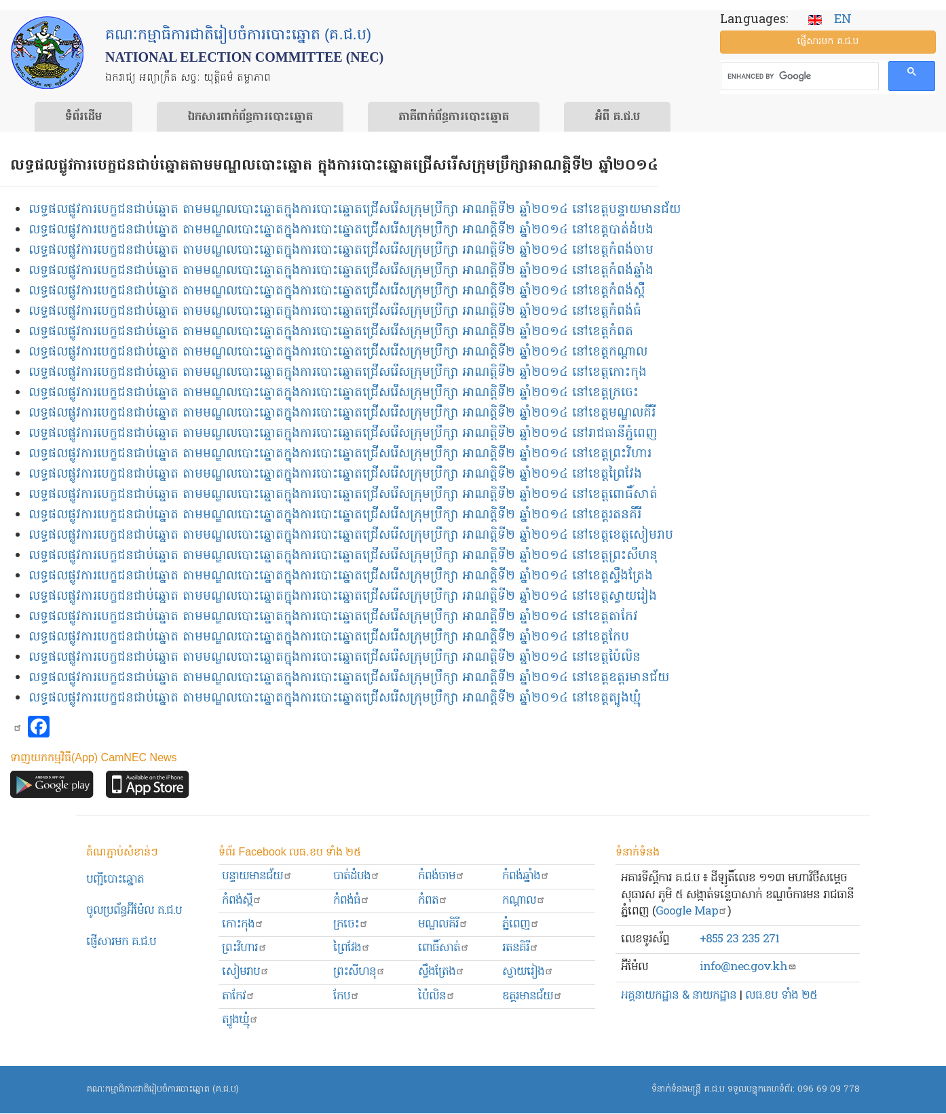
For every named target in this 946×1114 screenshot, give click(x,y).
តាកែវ (238, 996)
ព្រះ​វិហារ (244, 948)
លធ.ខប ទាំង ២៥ (781, 995)
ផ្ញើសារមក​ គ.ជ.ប (121, 942)
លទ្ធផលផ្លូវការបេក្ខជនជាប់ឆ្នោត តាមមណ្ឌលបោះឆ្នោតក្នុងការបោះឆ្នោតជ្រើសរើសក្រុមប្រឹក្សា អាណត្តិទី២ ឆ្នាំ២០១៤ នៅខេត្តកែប (329, 637)
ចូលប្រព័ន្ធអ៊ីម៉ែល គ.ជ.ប (134, 910)
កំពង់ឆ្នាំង (526, 876)
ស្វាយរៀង (528, 971)
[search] (798, 76)
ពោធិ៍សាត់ (444, 948)
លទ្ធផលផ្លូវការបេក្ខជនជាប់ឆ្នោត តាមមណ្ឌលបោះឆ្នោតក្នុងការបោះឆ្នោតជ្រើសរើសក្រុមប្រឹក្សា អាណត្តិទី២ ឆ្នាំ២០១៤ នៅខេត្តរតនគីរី (335, 515)
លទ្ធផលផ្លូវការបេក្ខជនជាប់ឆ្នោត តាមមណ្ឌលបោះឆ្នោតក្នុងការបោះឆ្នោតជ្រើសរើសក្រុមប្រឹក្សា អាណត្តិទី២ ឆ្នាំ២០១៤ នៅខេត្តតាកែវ (333, 617)
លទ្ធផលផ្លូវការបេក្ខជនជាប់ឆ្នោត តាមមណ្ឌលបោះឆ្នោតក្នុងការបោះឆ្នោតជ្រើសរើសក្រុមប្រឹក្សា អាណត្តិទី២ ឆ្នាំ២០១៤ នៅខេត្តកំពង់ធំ (335, 312)
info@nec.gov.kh (748, 967)
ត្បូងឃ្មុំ (240, 1020)
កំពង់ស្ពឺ (242, 900)
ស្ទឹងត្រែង (441, 971)
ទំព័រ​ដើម (83, 117)
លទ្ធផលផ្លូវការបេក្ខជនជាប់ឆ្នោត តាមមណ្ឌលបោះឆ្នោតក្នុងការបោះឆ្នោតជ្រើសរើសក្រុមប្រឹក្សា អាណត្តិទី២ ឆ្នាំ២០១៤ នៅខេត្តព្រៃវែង (335, 474)
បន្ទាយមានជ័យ (257, 876)
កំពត (433, 900)
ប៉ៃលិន (436, 996)
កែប (346, 996)
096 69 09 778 (828, 1089)
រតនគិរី (520, 948)
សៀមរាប (245, 971)
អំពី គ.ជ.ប (617, 117)
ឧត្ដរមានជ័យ (532, 996)
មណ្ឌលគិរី (443, 924)
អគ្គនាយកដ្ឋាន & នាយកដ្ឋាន (678, 995)
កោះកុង (243, 924)
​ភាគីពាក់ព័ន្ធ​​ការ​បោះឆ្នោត (453, 117)
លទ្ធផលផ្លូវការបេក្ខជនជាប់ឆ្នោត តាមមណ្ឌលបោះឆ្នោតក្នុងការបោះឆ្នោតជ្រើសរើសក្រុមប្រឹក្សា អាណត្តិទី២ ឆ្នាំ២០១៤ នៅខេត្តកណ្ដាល (338, 352)
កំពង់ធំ (351, 900)
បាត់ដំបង (356, 876)
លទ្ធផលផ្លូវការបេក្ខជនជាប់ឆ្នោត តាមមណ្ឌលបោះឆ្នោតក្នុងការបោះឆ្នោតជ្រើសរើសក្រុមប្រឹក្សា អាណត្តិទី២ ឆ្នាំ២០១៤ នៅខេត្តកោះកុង (338, 373)
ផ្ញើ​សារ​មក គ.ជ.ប (827, 42)
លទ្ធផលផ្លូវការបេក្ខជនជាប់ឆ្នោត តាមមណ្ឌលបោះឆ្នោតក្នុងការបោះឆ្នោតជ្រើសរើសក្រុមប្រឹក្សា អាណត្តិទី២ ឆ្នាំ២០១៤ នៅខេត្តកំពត (331, 332)
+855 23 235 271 (739, 939)
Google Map (691, 911)
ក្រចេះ (350, 924)
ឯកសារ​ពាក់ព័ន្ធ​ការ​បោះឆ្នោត (250, 117)
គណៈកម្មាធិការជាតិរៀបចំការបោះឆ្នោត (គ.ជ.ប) (162, 1089)
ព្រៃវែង (352, 948)
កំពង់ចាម (441, 876)
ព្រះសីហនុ (359, 971)
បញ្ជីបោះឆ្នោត (115, 879)
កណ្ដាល (524, 900)
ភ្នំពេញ (521, 924)
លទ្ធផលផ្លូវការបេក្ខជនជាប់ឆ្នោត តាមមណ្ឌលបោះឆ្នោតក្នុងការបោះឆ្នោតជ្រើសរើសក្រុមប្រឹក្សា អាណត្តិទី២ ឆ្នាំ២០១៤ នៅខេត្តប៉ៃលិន (335, 658)
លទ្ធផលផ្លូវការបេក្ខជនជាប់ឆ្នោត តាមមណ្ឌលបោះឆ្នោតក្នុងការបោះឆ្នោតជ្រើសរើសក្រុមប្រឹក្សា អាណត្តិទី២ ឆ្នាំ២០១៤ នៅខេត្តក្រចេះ (334, 393)
